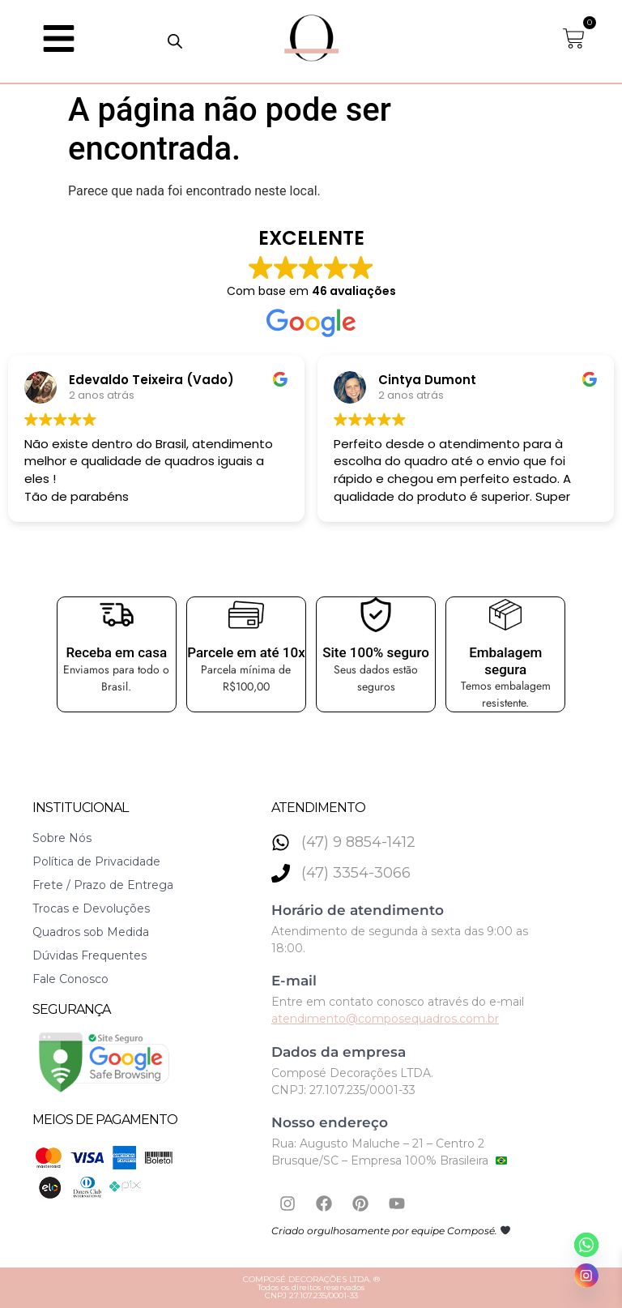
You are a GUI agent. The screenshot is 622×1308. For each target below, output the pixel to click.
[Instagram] (586, 1275)
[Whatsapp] (586, 1245)
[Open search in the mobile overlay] (175, 41)
